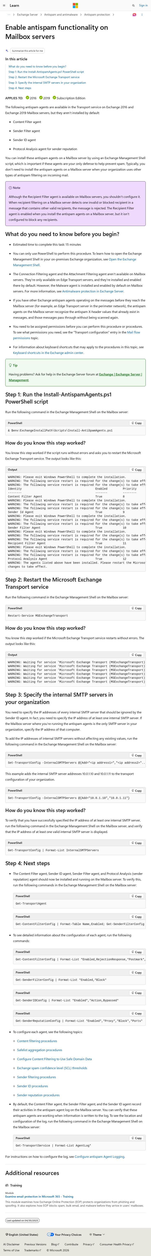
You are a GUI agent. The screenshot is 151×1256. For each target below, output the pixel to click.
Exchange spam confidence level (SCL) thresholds (52, 1068)
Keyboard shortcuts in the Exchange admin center (48, 352)
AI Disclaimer (11, 1244)
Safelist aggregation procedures (39, 1050)
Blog (54, 1244)
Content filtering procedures (37, 1041)
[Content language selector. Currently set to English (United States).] (22, 1234)
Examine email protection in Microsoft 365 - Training (39, 1196)
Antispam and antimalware (61, 14)
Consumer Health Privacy (115, 1244)
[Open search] (133, 5)
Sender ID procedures (32, 1086)
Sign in (143, 5)
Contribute (71, 1244)
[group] (75, 522)
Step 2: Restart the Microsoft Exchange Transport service (44, 77)
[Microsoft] (75, 5)
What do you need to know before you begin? (37, 66)
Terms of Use (11, 1250)
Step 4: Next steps (20, 88)
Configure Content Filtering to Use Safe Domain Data (54, 1059)
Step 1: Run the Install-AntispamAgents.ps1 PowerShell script (46, 72)
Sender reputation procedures (38, 1095)
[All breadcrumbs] (8, 14)
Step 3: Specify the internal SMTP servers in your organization (47, 82)
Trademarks (31, 1250)
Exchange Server (27, 14)
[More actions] (142, 14)
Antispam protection (97, 14)
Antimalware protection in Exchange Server (92, 291)
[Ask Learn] (135, 14)
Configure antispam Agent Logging (99, 1156)
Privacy (87, 1244)
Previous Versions (35, 1244)
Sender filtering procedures (36, 1077)
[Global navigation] (4, 5)
